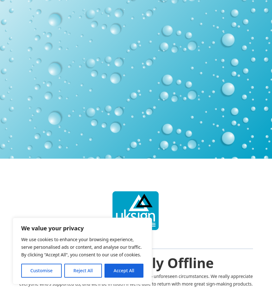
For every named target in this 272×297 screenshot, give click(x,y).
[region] (82, 251)
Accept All (124, 270)
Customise (41, 270)
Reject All (83, 270)
